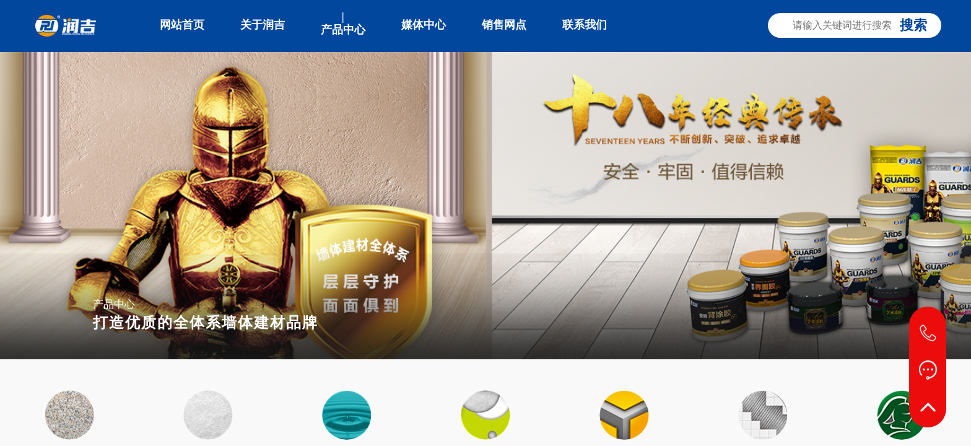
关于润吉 (262, 25)
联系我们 (584, 25)
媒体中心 (423, 25)
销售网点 (504, 25)
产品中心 (343, 30)
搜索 (913, 25)
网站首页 (182, 25)
